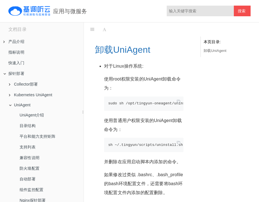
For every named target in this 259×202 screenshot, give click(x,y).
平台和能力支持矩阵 (37, 136)
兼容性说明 (29, 157)
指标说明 (16, 52)
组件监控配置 (31, 189)
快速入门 (16, 63)
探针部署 (13, 73)
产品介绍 (13, 41)
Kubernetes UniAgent (30, 95)
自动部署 (28, 179)
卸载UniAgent (215, 51)
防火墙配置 (29, 168)
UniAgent (19, 105)
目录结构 (28, 125)
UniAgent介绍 (32, 115)
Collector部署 (23, 84)
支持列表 (28, 147)
